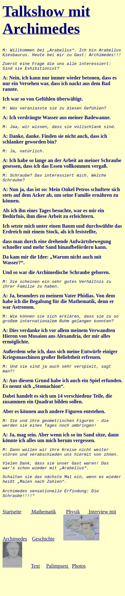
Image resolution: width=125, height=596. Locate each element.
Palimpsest (57, 590)
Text (35, 590)
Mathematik (43, 536)
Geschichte (43, 563)
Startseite (12, 536)
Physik (73, 536)
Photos (79, 590)
